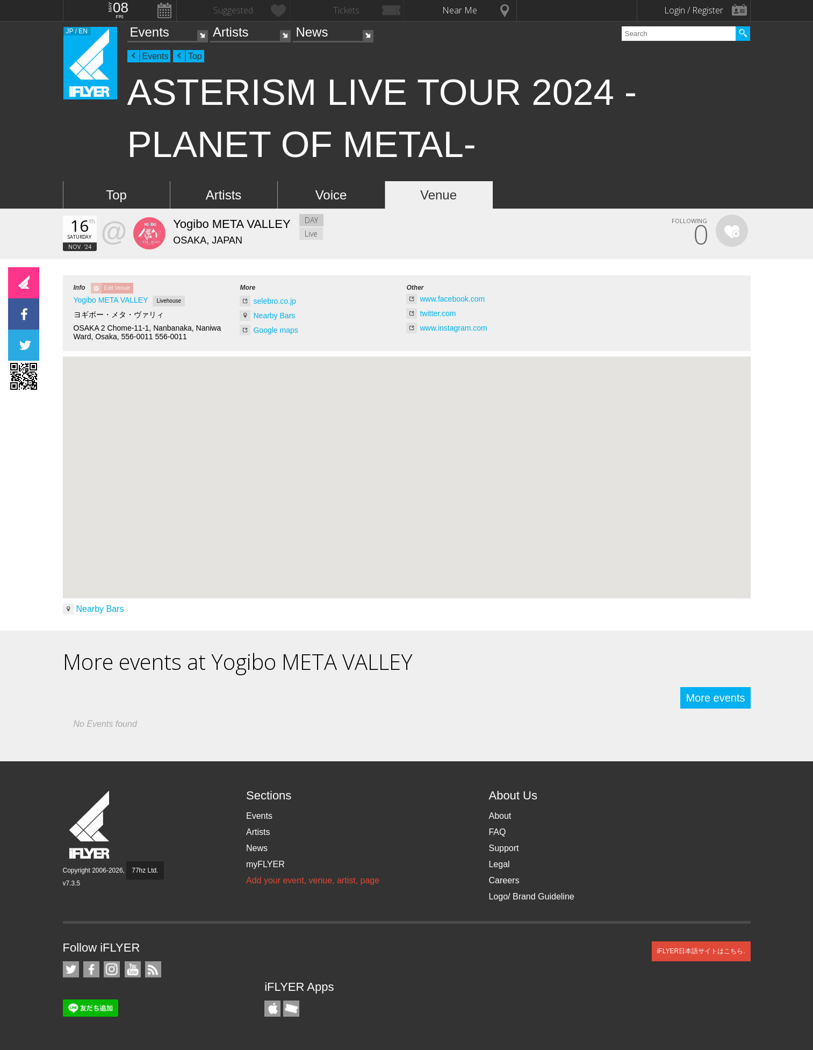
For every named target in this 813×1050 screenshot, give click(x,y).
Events (149, 32)
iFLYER (90, 825)
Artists (231, 32)
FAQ (497, 832)
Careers (503, 880)
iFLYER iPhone (272, 1009)
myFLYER (265, 864)
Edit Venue (117, 288)
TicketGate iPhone (291, 1009)
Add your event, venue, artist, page (312, 880)
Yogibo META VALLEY (111, 300)
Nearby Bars (274, 315)
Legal (498, 864)
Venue (438, 195)
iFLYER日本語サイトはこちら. (701, 951)
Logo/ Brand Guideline (531, 896)
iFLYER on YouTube (133, 969)
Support (503, 848)
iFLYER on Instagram (112, 969)
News (312, 32)
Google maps (275, 330)
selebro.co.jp (274, 301)
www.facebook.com (452, 299)
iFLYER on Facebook (91, 969)
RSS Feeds (153, 969)
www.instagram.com (453, 328)
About (499, 815)
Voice (331, 195)
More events (715, 698)
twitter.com (438, 313)
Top (195, 56)
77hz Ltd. (145, 870)
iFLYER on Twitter (71, 969)
